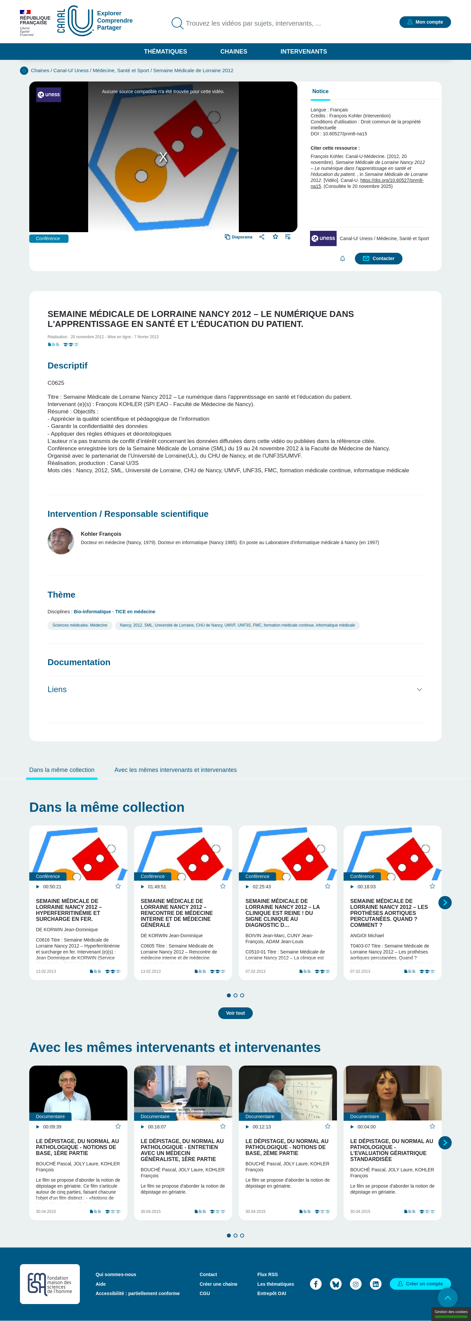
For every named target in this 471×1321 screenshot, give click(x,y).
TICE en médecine (135, 611)
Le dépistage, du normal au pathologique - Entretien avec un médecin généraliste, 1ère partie (182, 1150)
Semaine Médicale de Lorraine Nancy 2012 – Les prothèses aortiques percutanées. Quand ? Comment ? (389, 913)
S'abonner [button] (342, 258)
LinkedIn (376, 1284)
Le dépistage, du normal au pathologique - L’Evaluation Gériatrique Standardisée (391, 1150)
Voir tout (235, 1013)
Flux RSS (267, 1274)
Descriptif (67, 365)
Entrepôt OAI (271, 1293)
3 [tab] (242, 995)
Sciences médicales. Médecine (80, 625)
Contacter (383, 258)
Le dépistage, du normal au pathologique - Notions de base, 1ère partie (77, 1147)
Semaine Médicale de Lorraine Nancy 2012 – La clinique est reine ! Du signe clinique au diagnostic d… (282, 913)
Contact (208, 1274)
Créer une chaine (218, 1284)
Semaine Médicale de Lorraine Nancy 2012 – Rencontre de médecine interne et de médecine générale (177, 913)
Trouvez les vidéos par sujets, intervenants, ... (253, 23)
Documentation (79, 662)
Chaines (233, 51)
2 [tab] (235, 995)
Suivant (445, 902)
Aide (100, 1284)
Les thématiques (275, 1284)
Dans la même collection (61, 770)
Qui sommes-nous (115, 1274)
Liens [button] (57, 689)
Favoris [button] (275, 235)
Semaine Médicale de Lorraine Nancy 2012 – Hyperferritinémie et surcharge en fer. (69, 910)
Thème (62, 595)
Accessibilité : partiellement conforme (137, 1293)
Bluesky (336, 1284)
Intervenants (304, 51)
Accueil (24, 71)
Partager (262, 236)
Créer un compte (424, 1283)
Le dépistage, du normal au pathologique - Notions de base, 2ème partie (287, 1147)
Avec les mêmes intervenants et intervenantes (175, 770)
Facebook (316, 1284)
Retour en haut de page (448, 1298)
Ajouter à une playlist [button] (288, 236)
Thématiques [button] (165, 51)
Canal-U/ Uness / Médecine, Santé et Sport (101, 70)
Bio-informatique (92, 611)
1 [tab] (229, 995)
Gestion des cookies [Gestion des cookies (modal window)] (451, 1314)
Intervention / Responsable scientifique (128, 514)
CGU (205, 1293)
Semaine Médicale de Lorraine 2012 (193, 70)
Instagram (356, 1284)
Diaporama (242, 237)
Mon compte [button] (429, 22)
